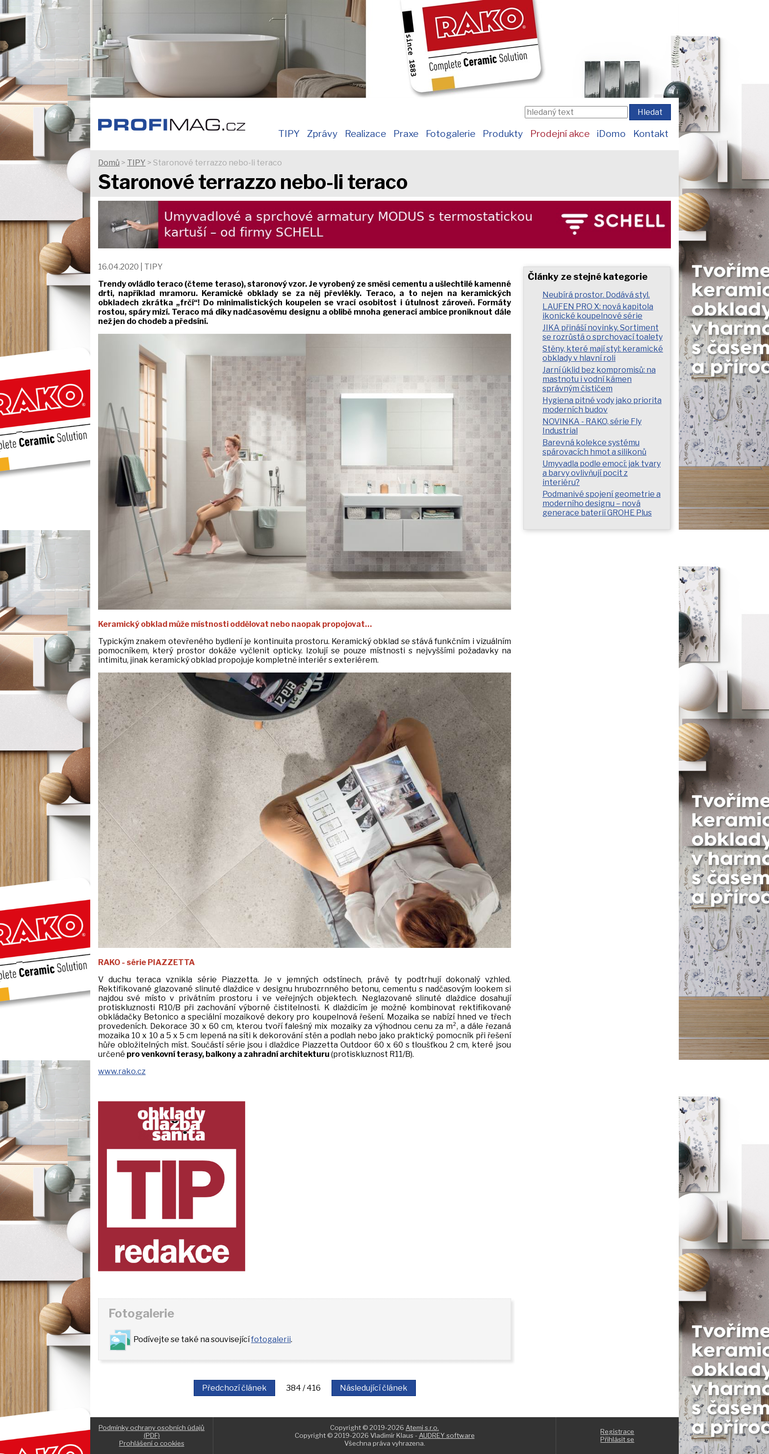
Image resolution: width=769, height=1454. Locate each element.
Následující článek (374, 1388)
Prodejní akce (560, 133)
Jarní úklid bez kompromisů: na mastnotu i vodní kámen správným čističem (599, 379)
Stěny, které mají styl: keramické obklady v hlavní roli (602, 353)
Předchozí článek (234, 1388)
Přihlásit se (617, 1439)
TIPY (289, 133)
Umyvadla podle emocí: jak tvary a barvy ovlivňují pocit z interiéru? (601, 473)
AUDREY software (447, 1435)
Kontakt (650, 133)
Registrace (617, 1431)
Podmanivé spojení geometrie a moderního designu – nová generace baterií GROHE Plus (601, 503)
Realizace (365, 133)
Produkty (503, 133)
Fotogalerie (450, 133)
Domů (109, 162)
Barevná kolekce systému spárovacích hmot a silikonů (594, 447)
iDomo (611, 133)
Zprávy (322, 133)
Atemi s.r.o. (422, 1427)
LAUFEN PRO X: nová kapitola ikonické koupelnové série (597, 311)
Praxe (405, 133)
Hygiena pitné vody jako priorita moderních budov (602, 405)
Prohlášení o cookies (151, 1443)
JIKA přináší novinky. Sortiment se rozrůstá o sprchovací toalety (602, 332)
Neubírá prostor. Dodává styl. (596, 294)
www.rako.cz (122, 1071)
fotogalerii (271, 1339)
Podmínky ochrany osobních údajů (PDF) (152, 1431)
